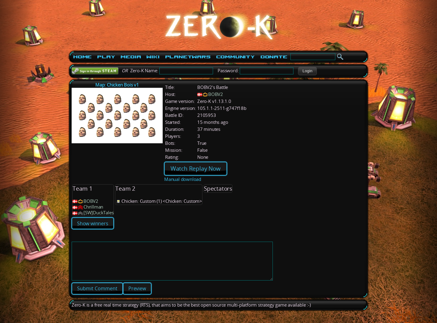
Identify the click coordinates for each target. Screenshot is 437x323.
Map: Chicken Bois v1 (117, 85)
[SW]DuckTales (98, 213)
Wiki (152, 57)
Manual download (182, 179)
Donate (273, 57)
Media (130, 57)
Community (235, 57)
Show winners (92, 223)
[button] (307, 71)
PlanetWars (188, 57)
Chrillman (93, 207)
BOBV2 (215, 94)
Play (106, 57)
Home (82, 57)
